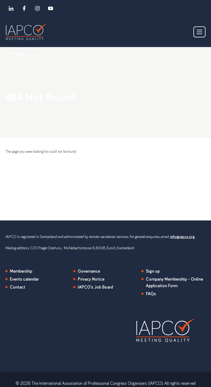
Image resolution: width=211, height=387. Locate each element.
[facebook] (24, 8)
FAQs (151, 294)
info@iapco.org (182, 237)
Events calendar (24, 279)
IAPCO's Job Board (95, 287)
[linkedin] (10, 8)
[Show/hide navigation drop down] (199, 31)
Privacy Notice (91, 279)
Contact (17, 287)
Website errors (24, 54)
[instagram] (37, 8)
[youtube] (50, 8)
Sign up (153, 271)
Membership (21, 271)
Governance (89, 271)
